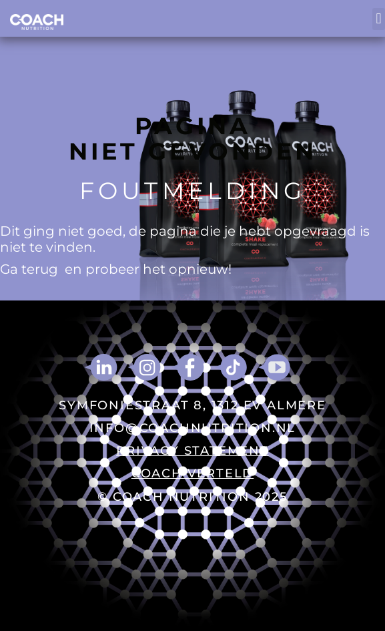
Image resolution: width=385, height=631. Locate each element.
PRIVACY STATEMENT (192, 450)
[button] (378, 19)
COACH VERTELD (192, 473)
